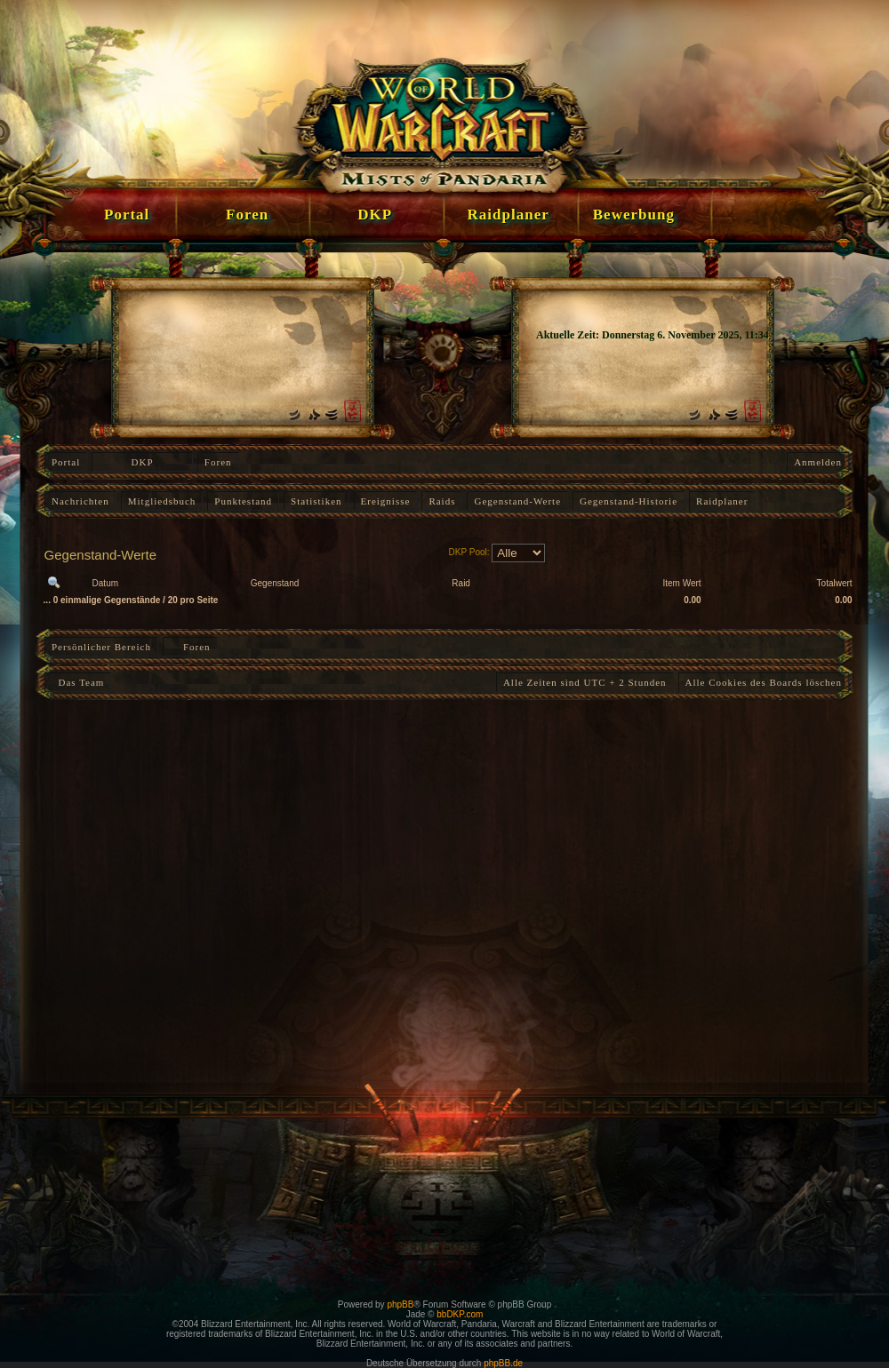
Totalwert (835, 583)
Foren (218, 462)
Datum (105, 583)
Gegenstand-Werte (517, 501)
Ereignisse (386, 501)
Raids (441, 501)
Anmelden (818, 462)
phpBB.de (503, 1363)
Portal (66, 462)
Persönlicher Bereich (101, 646)
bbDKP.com (459, 1314)
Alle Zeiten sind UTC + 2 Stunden (585, 682)
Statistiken (316, 501)
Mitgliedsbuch (162, 501)
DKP (143, 462)
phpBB (400, 1304)
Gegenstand (275, 583)
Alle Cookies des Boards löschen (763, 682)
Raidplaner (722, 501)
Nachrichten (80, 501)
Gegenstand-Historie (628, 501)
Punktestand (243, 501)
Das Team (78, 682)
